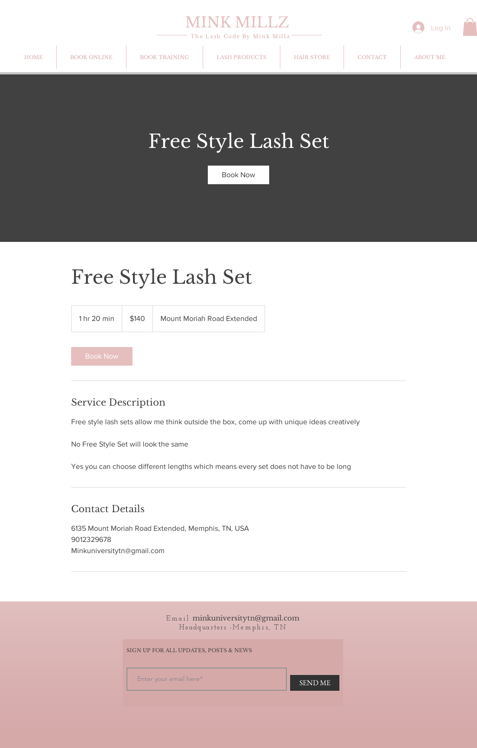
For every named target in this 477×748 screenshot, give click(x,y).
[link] (238, 175)
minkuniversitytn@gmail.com (245, 618)
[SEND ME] (314, 683)
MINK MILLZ (237, 22)
